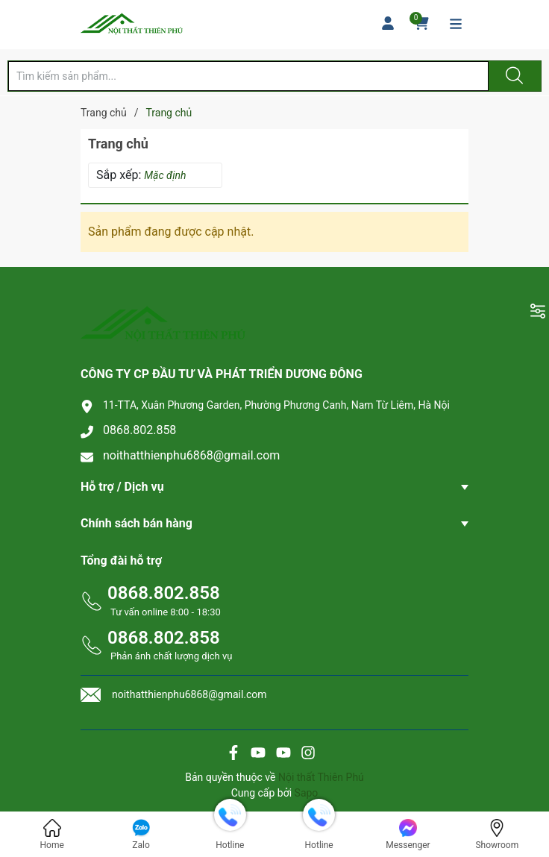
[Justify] (512, 76)
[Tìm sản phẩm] (248, 76)
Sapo (307, 793)
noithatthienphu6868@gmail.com (191, 455)
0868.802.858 (139, 430)
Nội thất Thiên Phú (321, 777)
